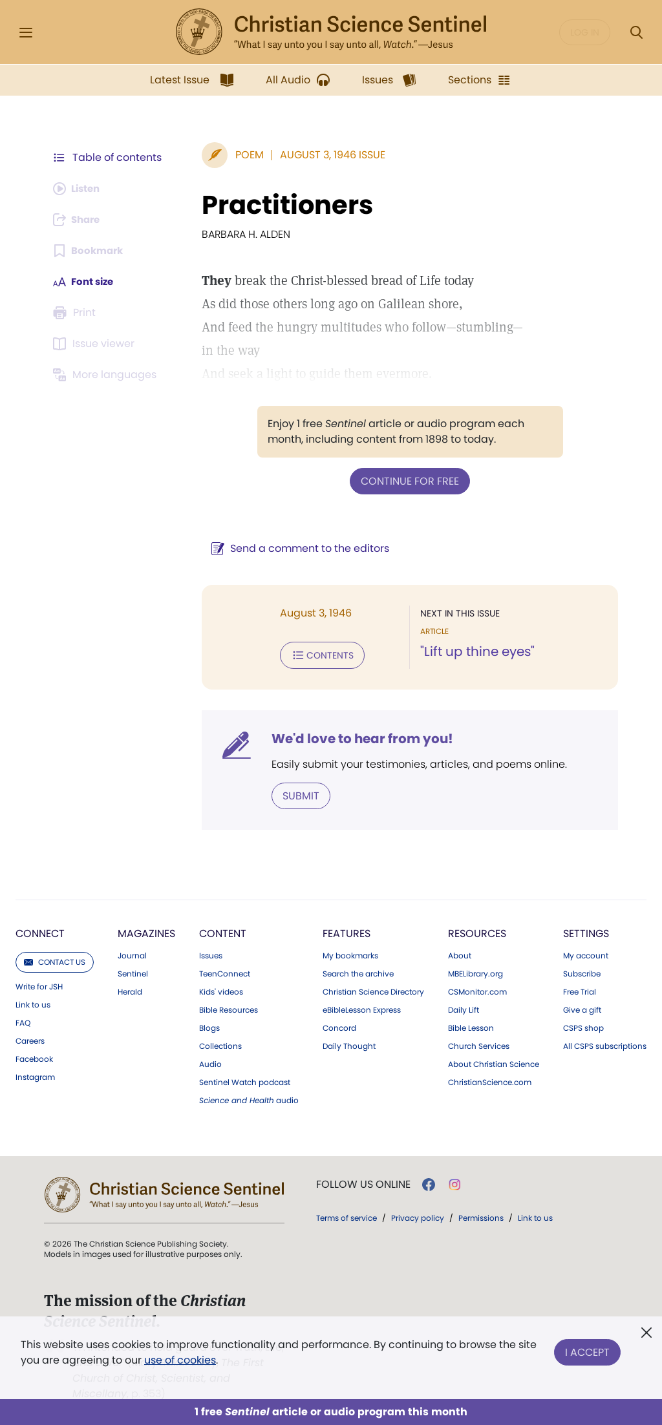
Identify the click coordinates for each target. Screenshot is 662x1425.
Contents (315, 654)
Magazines (146, 931)
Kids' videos (221, 989)
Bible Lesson (471, 1025)
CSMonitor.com (477, 989)
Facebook (34, 1057)
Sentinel (133, 971)
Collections (220, 1044)
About (459, 953)
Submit (294, 793)
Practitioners (281, 205)
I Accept (587, 1349)
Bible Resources (228, 1007)
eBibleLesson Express (362, 1007)
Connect (40, 931)
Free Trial (579, 989)
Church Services (478, 1044)
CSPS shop (583, 1025)
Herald (130, 989)
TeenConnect (224, 971)
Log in (584, 32)
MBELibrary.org (475, 971)
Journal (132, 953)
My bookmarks (350, 953)
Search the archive (358, 971)
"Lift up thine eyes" (474, 651)
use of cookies (180, 1360)
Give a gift (582, 1007)
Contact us (54, 959)
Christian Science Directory (373, 989)
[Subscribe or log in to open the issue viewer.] (95, 343)
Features (346, 931)
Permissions (481, 1215)
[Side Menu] (25, 32)
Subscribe (582, 971)
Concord (339, 1025)
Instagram (35, 1075)
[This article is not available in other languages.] (106, 374)
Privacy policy (417, 1215)
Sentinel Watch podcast (244, 1080)
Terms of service (346, 1215)
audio (249, 1098)
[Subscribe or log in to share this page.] (79, 219)
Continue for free (407, 480)
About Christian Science (493, 1062)
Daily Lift (463, 1007)
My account (585, 953)
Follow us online (363, 1182)
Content (222, 931)
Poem (243, 154)
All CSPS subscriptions (604, 1044)
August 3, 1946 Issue (326, 154)
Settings (586, 931)
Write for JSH (39, 984)
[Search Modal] (636, 32)
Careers (30, 1038)
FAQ (23, 1020)
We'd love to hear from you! (356, 736)
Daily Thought (349, 1044)
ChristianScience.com (489, 1080)
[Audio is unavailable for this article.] (79, 188)
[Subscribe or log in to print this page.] (76, 312)
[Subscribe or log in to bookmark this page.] (90, 250)
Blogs (209, 1025)
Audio (210, 1062)
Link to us (33, 1002)
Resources (477, 931)
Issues (210, 953)
